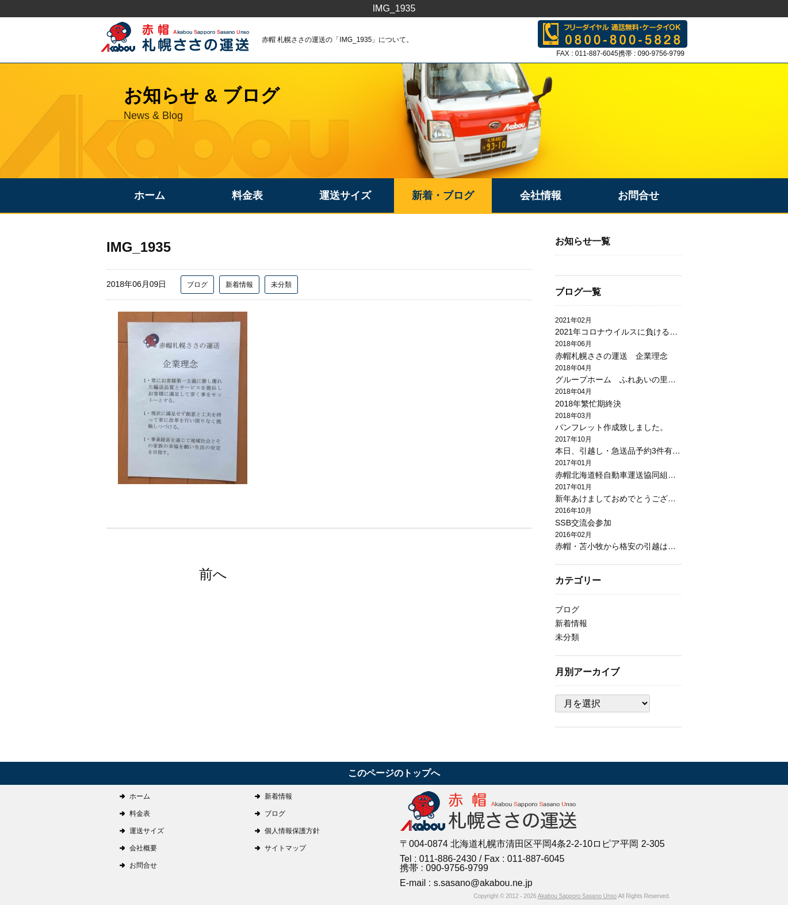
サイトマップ (285, 848)
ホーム (149, 195)
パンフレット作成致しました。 (611, 427)
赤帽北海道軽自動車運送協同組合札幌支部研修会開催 (618, 475)
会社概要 (143, 848)
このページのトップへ (394, 773)
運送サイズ (345, 195)
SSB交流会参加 (583, 522)
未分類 (281, 285)
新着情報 (239, 285)
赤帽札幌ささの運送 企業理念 (611, 356)
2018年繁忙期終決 (588, 403)
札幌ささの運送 (489, 812)
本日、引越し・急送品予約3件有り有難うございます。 (618, 450)
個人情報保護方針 (292, 831)
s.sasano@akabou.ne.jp (483, 883)
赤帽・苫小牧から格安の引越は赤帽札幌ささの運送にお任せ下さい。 (618, 546)
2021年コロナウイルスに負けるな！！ (618, 331)
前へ (213, 574)
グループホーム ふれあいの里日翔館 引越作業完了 (618, 379)
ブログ (197, 285)
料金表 (247, 195)
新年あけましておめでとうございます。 (618, 498)
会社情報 (540, 195)
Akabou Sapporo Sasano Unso (577, 896)
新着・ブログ (443, 195)
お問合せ (638, 195)
